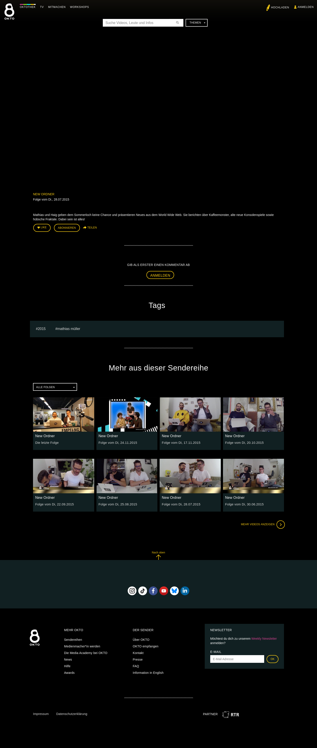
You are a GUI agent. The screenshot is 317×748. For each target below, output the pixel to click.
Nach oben (158, 554)
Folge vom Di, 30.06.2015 (243, 503)
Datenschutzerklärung (71, 713)
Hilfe (67, 665)
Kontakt (138, 652)
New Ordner (43, 194)
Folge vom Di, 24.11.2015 (117, 442)
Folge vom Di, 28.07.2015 (180, 503)
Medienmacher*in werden (82, 645)
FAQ (136, 665)
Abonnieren (67, 227)
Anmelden (160, 275)
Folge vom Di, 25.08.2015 (117, 503)
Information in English (148, 672)
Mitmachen (58, 7)
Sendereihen (73, 639)
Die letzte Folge (46, 442)
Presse (138, 659)
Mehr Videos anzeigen (262, 524)
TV (43, 7)
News (68, 659)
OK (273, 658)
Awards (69, 672)
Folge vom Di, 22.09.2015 (53, 503)
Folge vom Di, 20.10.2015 (243, 442)
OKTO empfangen (145, 645)
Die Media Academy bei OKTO (85, 652)
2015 (42, 328)
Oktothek (29, 7)
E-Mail (215, 651)
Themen (197, 22)
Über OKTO (141, 639)
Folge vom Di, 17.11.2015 (180, 442)
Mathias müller (68, 328)
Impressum (41, 713)
